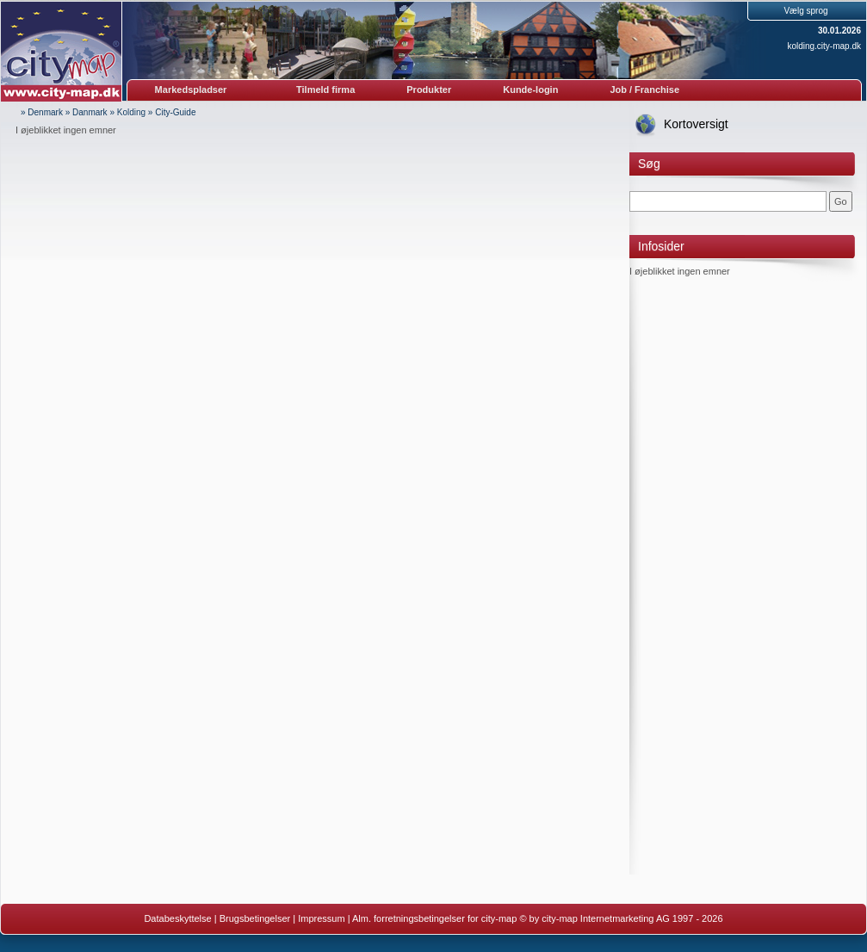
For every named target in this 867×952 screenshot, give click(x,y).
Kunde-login (530, 89)
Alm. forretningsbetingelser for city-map (434, 918)
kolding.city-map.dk (824, 46)
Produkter (428, 89)
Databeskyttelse (177, 918)
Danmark (90, 112)
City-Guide (175, 112)
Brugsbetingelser (255, 918)
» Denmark (42, 112)
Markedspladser (191, 89)
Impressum (321, 918)
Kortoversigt (696, 124)
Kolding (131, 112)
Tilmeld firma (325, 89)
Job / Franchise (644, 89)
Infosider (661, 246)
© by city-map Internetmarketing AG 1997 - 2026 (620, 918)
